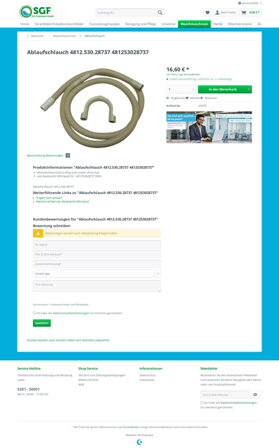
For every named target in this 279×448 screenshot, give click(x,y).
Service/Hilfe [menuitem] (248, 3)
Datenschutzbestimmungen (71, 313)
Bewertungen (58, 155)
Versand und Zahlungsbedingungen (101, 375)
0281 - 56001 (28, 389)
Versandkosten (131, 427)
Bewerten (208, 98)
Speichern (41, 323)
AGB (81, 384)
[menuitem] (130, 14)
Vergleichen (176, 98)
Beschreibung (36, 155)
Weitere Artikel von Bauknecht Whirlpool (61, 201)
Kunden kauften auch (41, 340)
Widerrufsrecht (88, 380)
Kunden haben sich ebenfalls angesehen (82, 340)
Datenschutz (148, 375)
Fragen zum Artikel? (47, 198)
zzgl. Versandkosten (189, 74)
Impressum (147, 380)
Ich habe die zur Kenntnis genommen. (79, 313)
